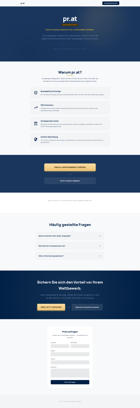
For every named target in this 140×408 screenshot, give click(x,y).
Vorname (53, 342)
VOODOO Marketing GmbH (72, 401)
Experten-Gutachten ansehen (87, 307)
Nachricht (53, 367)
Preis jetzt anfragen (51, 307)
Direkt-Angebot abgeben (70, 181)
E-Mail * (53, 351)
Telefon (53, 359)
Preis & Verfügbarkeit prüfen (70, 167)
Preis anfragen (70, 382)
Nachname (74, 342)
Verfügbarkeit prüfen (111, 3)
